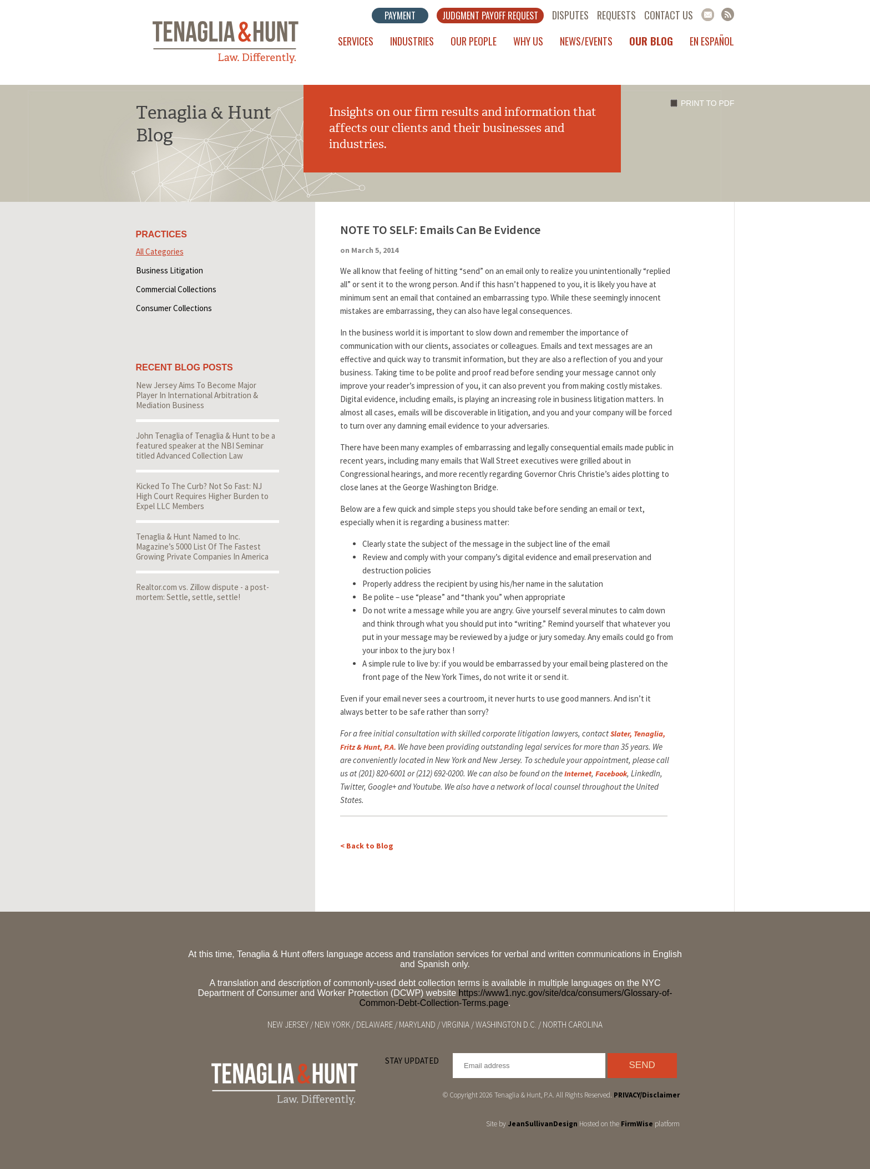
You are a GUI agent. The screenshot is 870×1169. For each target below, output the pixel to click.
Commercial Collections (176, 289)
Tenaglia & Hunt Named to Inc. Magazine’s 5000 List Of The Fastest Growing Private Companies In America (202, 546)
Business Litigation (169, 270)
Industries (412, 41)
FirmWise (637, 1124)
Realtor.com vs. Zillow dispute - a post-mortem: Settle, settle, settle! (202, 592)
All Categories (160, 251)
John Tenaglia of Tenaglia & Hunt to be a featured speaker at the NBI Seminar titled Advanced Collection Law (205, 445)
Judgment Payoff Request (490, 15)
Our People (474, 41)
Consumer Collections (174, 308)
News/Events (586, 41)
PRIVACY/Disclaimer (647, 1095)
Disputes (570, 15)
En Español (712, 41)
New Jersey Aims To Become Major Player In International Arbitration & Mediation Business (197, 395)
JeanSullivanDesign (543, 1124)
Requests (616, 15)
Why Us (528, 41)
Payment (400, 15)
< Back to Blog (366, 846)
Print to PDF (707, 103)
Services (355, 41)
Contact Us (668, 15)
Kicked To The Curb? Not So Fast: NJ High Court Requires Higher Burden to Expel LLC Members (202, 496)
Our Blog (651, 41)
